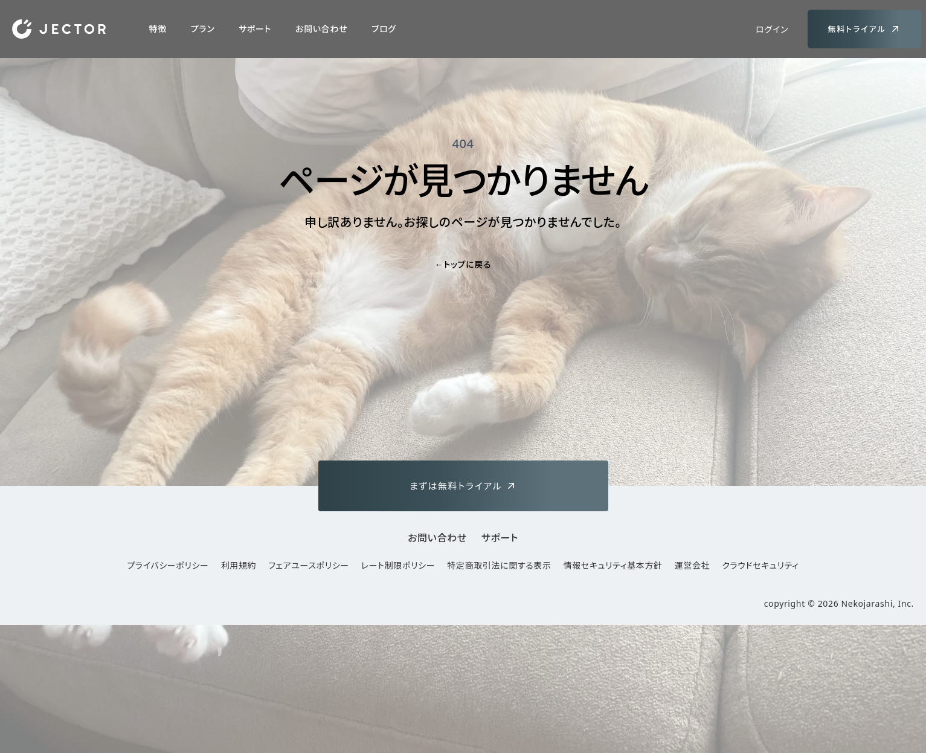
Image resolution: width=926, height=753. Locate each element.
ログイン (772, 29)
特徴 (158, 28)
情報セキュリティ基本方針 (613, 565)
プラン (202, 28)
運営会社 (692, 565)
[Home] (59, 29)
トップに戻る (463, 264)
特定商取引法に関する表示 (499, 565)
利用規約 (239, 565)
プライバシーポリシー (167, 565)
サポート (255, 28)
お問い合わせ (321, 28)
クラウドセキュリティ (760, 565)
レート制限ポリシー (398, 565)
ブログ (383, 28)
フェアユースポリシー (308, 565)
